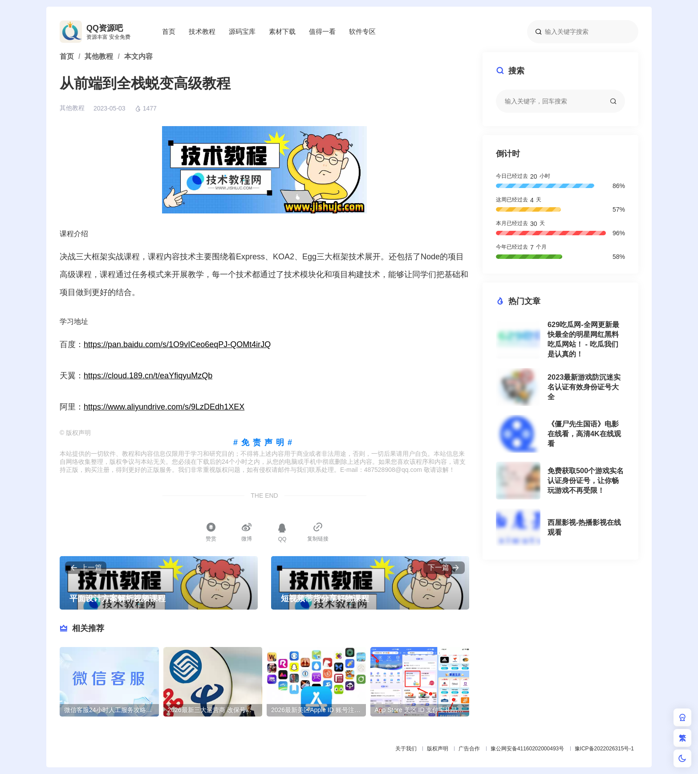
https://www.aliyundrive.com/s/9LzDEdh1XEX (164, 406)
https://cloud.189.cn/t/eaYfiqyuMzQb (148, 375)
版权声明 (437, 748)
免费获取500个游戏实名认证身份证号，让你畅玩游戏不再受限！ (586, 480)
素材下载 (282, 31)
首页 (168, 31)
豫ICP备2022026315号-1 (604, 748)
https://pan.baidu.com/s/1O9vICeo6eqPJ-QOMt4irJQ (177, 344)
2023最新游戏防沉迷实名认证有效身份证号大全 (584, 387)
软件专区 (362, 31)
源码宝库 (242, 31)
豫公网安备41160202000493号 (527, 748)
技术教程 (202, 31)
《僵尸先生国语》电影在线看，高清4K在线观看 (584, 433)
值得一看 (322, 31)
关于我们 (406, 748)
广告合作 (469, 748)
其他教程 (72, 107)
